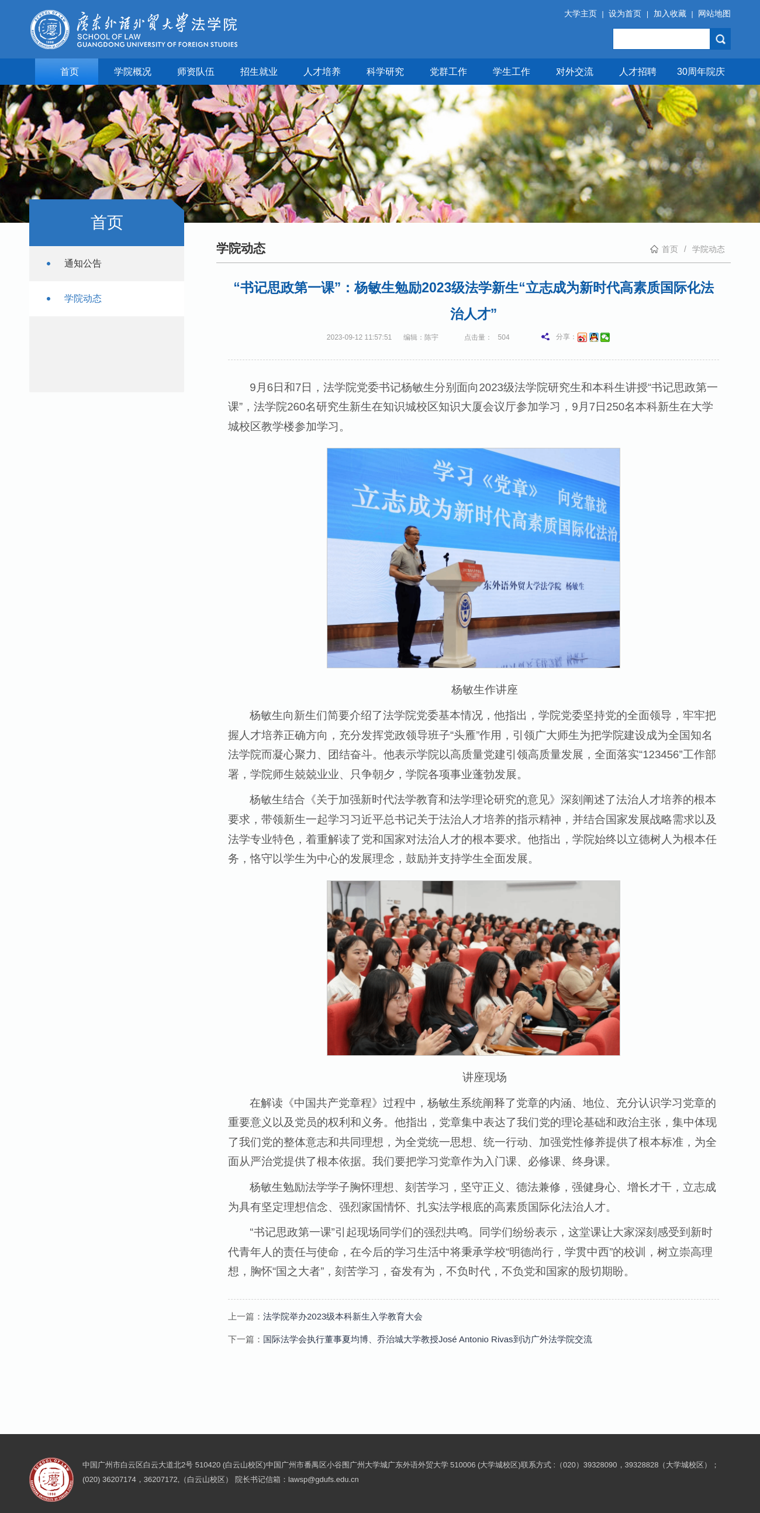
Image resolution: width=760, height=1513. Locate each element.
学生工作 (511, 72)
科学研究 (385, 72)
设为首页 (625, 13)
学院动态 (83, 298)
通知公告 (83, 263)
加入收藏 (670, 13)
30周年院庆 (701, 72)
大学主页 (580, 13)
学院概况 (132, 72)
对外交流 (574, 72)
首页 (69, 72)
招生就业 (259, 72)
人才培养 (322, 72)
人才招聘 (638, 72)
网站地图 (714, 13)
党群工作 (448, 72)
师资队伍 (196, 72)
